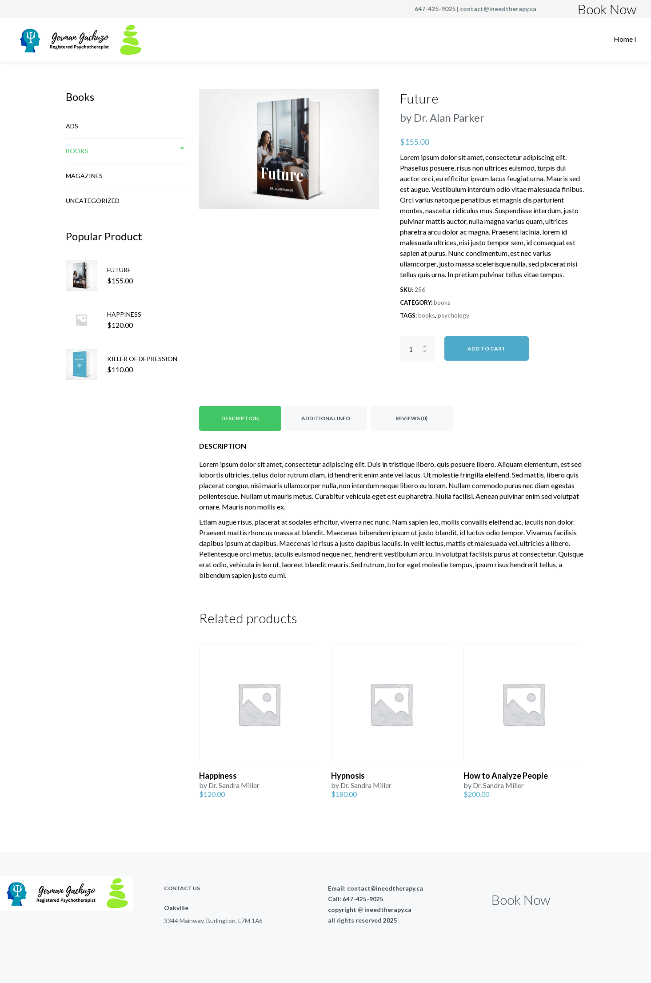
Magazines (84, 175)
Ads (72, 126)
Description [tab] (240, 418)
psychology (453, 315)
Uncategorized (93, 200)
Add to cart (486, 348)
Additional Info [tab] (325, 418)
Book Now (607, 9)
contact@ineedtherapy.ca (498, 8)
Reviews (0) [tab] (411, 418)
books (442, 302)
